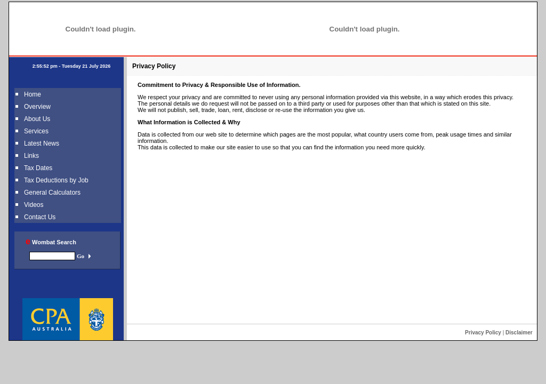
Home (32, 94)
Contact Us (39, 217)
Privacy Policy (483, 332)
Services (36, 131)
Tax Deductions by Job (56, 180)
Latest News (41, 143)
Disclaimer (519, 332)
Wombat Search (51, 242)
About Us (37, 119)
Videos (33, 205)
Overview (37, 106)
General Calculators (52, 192)
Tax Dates (38, 168)
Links (31, 155)
